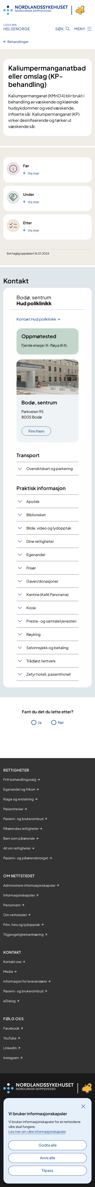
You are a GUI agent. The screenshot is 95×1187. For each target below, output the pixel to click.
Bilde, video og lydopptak (48, 528)
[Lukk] (83, 1106)
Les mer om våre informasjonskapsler (37, 1131)
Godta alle (48, 1145)
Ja (39, 722)
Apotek (33, 501)
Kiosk (31, 607)
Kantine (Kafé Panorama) (47, 594)
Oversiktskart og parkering (49, 468)
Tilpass (47, 1170)
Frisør (31, 567)
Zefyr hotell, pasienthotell (48, 674)
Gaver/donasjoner (42, 581)
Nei (61, 722)
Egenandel (35, 554)
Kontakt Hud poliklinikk (36, 319)
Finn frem (36, 431)
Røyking (33, 634)
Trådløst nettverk (41, 661)
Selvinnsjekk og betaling (47, 647)
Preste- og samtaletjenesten (51, 621)
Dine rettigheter (40, 541)
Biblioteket (36, 514)
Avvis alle (47, 1157)
